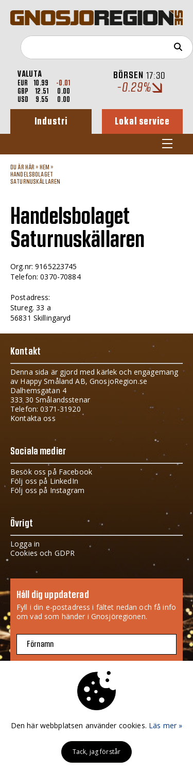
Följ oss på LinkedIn (44, 481)
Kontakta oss (33, 418)
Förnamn (40, 644)
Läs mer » (165, 725)
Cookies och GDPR (42, 553)
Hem (44, 167)
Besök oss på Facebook (51, 472)
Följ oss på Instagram (47, 490)
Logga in (25, 544)
